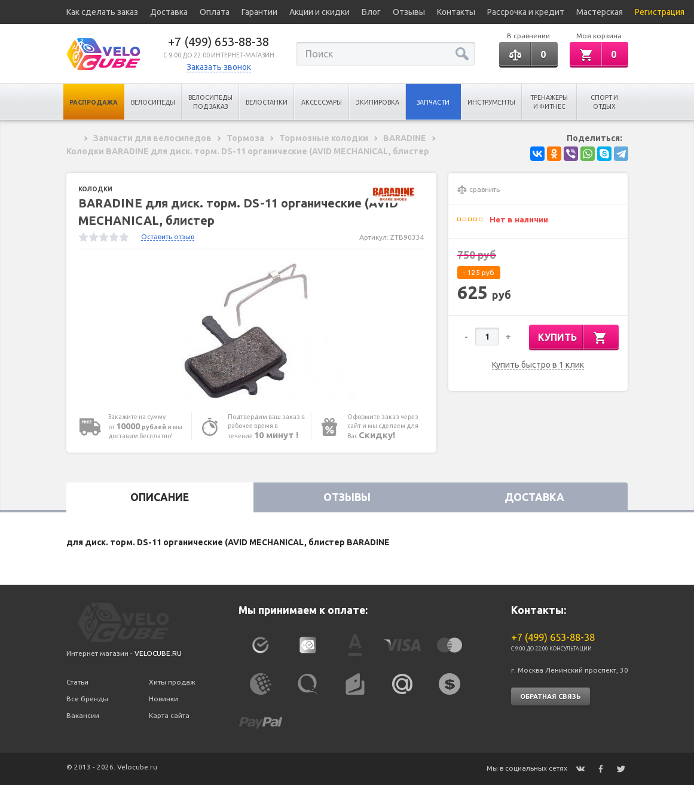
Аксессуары (321, 102)
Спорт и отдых (604, 102)
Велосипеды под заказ (210, 102)
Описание (159, 497)
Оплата (215, 12)
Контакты (456, 12)
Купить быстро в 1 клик (538, 365)
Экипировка (377, 102)
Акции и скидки (319, 12)
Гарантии (259, 12)
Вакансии (82, 715)
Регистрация (659, 12)
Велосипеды (153, 102)
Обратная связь (550, 696)
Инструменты (491, 102)
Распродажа (93, 102)
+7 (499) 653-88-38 (218, 41)
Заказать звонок (219, 67)
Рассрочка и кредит (525, 12)
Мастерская (599, 12)
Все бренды (87, 698)
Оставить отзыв (167, 236)
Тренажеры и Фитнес (549, 102)
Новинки (163, 698)
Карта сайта (169, 715)
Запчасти (433, 102)
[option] (251, 331)
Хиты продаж (172, 682)
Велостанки (267, 102)
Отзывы (409, 12)
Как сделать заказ (102, 12)
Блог (371, 12)
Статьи (77, 682)
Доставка (169, 12)
